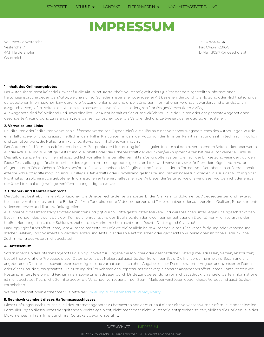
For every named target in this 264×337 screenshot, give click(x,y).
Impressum (148, 327)
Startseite (57, 6)
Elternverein (143, 7)
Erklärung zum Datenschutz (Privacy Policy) (124, 292)
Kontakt (111, 6)
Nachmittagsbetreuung (192, 6)
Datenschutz (118, 327)
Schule (84, 7)
